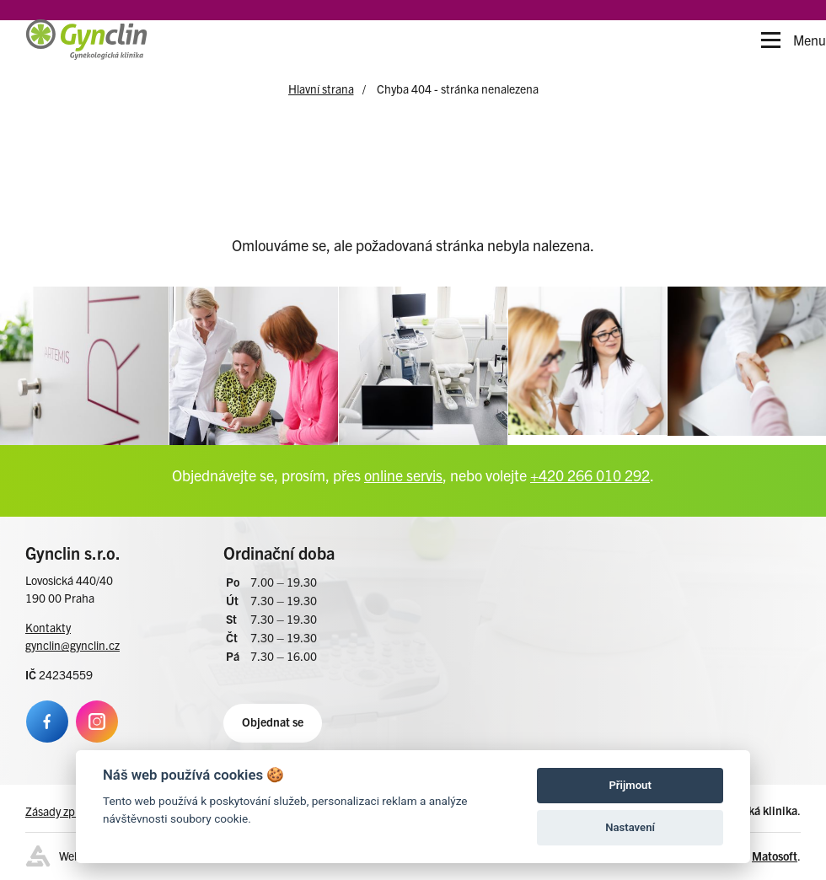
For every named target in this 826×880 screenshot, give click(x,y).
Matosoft (774, 852)
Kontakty (48, 623)
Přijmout (630, 785)
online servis (403, 471)
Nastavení (630, 827)
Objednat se (272, 718)
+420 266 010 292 (590, 471)
